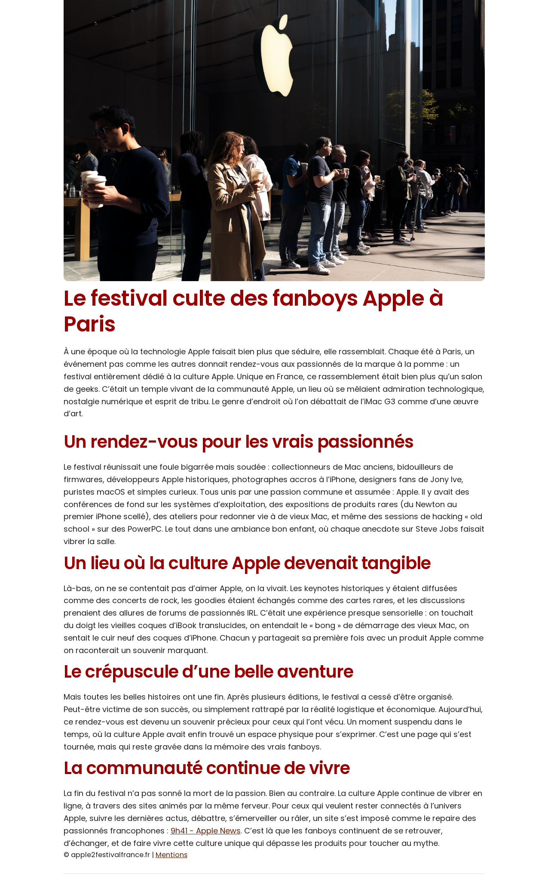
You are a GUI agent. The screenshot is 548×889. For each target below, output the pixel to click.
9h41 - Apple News (206, 830)
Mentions (171, 855)
